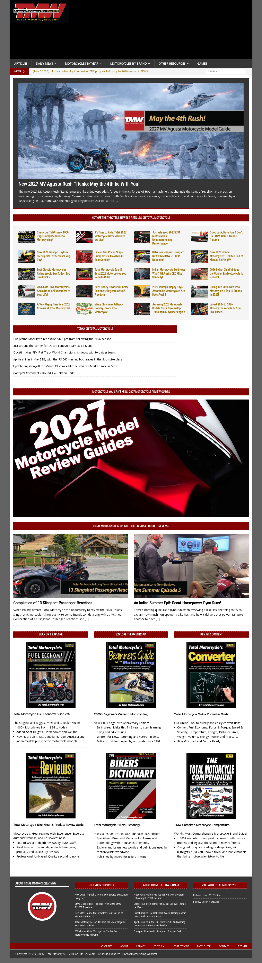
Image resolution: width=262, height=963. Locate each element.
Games (202, 63)
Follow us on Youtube (206, 902)
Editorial (159, 946)
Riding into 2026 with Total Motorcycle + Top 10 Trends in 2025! (226, 290)
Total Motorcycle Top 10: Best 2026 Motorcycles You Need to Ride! (110, 273)
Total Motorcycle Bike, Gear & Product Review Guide (48, 825)
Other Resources (172, 63)
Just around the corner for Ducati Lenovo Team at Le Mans (52, 346)
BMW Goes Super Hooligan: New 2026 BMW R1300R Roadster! (168, 256)
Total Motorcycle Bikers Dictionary (117, 825)
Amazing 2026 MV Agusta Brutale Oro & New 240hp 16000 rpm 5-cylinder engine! (168, 308)
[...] (117, 201)
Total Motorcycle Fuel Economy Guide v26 (41, 714)
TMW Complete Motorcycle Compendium (201, 825)
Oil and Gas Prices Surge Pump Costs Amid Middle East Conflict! (109, 256)
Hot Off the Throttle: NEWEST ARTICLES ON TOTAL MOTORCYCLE (131, 217)
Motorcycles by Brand (128, 63)
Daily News (44, 63)
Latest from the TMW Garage (161, 885)
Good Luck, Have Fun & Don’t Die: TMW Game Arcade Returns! (226, 236)
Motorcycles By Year (81, 63)
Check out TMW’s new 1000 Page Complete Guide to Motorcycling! (53, 236)
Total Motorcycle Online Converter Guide (201, 714)
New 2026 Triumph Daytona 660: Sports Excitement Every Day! (53, 256)
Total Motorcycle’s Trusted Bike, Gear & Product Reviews (131, 526)
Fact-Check (204, 946)
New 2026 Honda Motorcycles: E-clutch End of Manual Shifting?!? (226, 256)
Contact (224, 946)
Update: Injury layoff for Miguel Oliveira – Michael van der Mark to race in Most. (65, 366)
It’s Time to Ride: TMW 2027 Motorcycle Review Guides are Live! (110, 236)
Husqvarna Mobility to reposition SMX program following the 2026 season (62, 339)
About (124, 946)
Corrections (181, 946)
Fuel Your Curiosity (101, 885)
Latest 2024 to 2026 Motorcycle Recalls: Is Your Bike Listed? (225, 308)
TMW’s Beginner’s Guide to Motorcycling (120, 714)
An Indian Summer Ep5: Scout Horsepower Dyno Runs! (177, 602)
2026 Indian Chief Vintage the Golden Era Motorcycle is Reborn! (226, 273)
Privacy (141, 946)
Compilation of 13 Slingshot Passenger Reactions (52, 602)
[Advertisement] (162, 30)
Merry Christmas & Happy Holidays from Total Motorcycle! (109, 308)
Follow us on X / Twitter (207, 895)
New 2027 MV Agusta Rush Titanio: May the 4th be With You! (78, 184)
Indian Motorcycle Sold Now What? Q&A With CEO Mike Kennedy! (168, 273)
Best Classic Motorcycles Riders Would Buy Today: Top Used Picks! (53, 273)
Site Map (243, 946)
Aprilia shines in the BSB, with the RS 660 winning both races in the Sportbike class (67, 359)
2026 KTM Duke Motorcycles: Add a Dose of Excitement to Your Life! (53, 290)
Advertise (106, 946)
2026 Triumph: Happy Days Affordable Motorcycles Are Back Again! (168, 290)
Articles (20, 63)
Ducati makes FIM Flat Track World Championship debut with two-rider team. (64, 352)
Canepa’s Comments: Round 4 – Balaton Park (43, 373)
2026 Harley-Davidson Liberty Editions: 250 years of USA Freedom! (111, 290)
